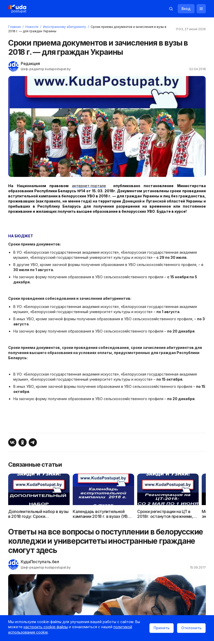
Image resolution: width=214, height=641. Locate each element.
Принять (159, 629)
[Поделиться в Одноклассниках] (24, 452)
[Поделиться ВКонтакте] (14, 452)
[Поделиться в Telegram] (35, 452)
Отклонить (189, 629)
